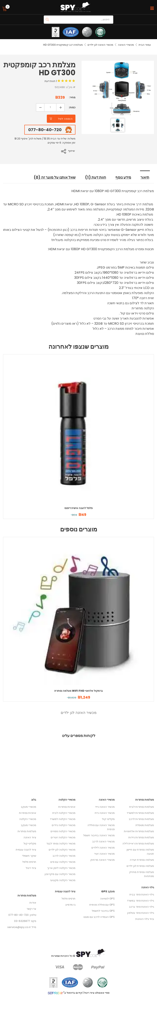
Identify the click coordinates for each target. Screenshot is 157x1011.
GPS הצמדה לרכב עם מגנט (99, 917)
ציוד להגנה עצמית (26, 849)
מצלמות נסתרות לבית (141, 807)
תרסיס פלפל (29, 862)
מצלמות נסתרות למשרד (140, 813)
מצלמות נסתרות (27, 831)
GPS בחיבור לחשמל (103, 911)
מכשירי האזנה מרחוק (102, 860)
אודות (32, 902)
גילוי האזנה (147, 887)
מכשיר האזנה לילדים (103, 847)
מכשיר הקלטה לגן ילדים (62, 849)
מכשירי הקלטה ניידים (63, 825)
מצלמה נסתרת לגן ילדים (140, 866)
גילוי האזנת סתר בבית (141, 894)
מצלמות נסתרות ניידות (141, 837)
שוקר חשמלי (29, 855)
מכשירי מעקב (28, 807)
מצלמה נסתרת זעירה (142, 860)
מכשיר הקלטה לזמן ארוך (61, 868)
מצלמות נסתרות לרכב (141, 819)
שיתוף (72, 151)
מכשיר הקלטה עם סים (62, 862)
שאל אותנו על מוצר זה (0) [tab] (53, 177)
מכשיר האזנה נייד (105, 807)
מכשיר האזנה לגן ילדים (100, 45)
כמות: (72, 107)
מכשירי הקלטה (27, 819)
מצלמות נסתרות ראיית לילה (138, 843)
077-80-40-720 (45, 130)
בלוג (33, 799)
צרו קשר (31, 908)
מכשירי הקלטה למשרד (62, 819)
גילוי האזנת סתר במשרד (140, 900)
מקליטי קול (30, 843)
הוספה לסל (65, 119)
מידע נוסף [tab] (123, 177)
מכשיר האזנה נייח (105, 813)
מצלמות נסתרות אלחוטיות (139, 831)
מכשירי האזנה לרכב (103, 841)
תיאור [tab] (145, 177)
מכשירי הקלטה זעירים (63, 837)
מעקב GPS (108, 891)
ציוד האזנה (30, 837)
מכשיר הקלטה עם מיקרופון (60, 874)
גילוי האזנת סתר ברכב (141, 906)
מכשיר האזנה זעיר (104, 853)
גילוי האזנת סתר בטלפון (140, 913)
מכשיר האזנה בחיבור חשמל (99, 835)
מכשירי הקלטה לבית (63, 813)
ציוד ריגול (31, 868)
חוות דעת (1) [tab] (95, 177)
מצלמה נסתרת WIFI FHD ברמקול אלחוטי (78, 690)
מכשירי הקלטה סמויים (62, 831)
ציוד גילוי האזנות (144, 919)
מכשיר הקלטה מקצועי (62, 880)
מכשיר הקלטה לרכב (64, 855)
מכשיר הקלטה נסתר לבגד (60, 843)
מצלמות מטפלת (145, 825)
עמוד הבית (145, 45)
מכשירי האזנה (126, 45)
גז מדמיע (70, 904)
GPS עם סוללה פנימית (102, 904)
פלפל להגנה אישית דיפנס (78, 508)
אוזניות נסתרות (27, 813)
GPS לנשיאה (107, 898)
